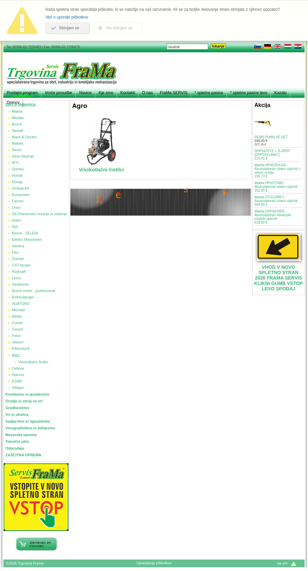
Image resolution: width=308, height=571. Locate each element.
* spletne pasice (208, 92)
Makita (17, 111)
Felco (16, 336)
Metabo (18, 118)
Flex (15, 252)
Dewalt (17, 131)
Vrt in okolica (16, 414)
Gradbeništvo (17, 408)
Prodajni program (22, 92)
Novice (85, 92)
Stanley (18, 169)
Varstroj (18, 246)
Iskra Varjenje (23, 156)
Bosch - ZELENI (25, 233)
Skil (15, 227)
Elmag (17, 182)
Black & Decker (24, 137)
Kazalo (280, 92)
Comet (17, 323)
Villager (18, 388)
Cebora (18, 368)
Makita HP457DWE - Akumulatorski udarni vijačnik (276, 186)
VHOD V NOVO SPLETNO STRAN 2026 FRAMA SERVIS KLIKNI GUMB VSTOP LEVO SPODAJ (278, 277)
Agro (16, 355)
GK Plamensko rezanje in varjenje (39, 214)
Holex (16, 220)
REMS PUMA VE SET (270, 137)
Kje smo (106, 92)
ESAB (17, 381)
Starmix (18, 375)
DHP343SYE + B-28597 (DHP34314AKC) (272, 154)
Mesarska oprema (21, 435)
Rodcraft (19, 271)
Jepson (18, 342)
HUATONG (21, 304)
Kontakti (127, 92)
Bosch (17, 124)
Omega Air (20, 188)
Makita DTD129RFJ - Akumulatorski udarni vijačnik (276, 200)
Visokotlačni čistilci (33, 362)
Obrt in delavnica (20, 104)
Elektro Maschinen (27, 239)
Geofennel (20, 284)
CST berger (21, 265)
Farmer (18, 201)
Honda (17, 175)
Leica (16, 278)
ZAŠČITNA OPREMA (23, 455)
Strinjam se (69, 28)
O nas (147, 92)
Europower (21, 195)
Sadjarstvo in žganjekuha (27, 421)
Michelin (18, 310)
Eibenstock (21, 348)
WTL (16, 163)
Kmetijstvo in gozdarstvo (27, 394)
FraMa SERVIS (173, 92)
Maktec (18, 143)
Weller (17, 316)
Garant (17, 329)
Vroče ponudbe (58, 92)
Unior (16, 207)
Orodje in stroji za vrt (23, 401)
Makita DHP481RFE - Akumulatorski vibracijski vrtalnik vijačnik (272, 216)
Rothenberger (23, 297)
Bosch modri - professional (33, 291)
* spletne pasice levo (248, 92)
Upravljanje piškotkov (154, 563)
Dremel (18, 259)
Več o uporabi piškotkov (66, 17)
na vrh (282, 563)
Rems (16, 150)
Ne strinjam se (119, 28)
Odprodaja (14, 448)
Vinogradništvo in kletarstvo (30, 428)
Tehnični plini (17, 441)
